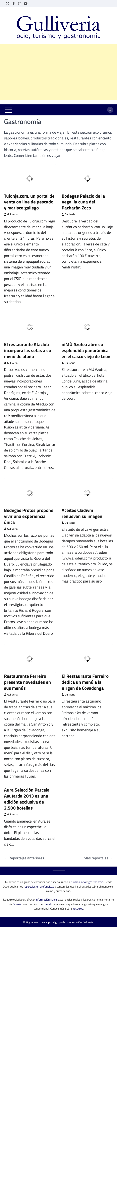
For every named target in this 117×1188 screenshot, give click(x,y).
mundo (48, 866)
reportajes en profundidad (39, 848)
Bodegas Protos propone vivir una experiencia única (28, 478)
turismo (75, 844)
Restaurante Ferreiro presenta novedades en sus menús (27, 644)
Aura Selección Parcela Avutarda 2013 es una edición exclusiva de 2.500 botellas (27, 760)
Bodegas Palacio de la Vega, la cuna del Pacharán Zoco (83, 163)
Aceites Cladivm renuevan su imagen (82, 475)
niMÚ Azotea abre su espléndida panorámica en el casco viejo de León (86, 312)
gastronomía (95, 844)
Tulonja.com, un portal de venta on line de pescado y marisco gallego (29, 163)
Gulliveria (11, 176)
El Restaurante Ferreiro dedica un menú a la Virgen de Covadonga (85, 644)
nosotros (77, 870)
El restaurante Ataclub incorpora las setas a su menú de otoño (27, 312)
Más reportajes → (98, 820)
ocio (83, 844)
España (16, 866)
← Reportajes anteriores (24, 820)
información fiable (46, 861)
